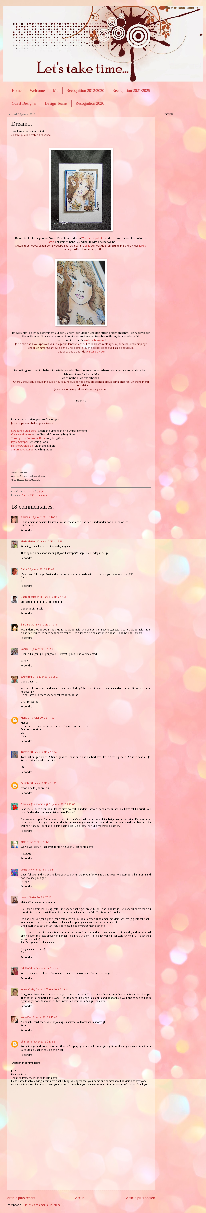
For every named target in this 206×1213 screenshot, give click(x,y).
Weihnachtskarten (94, 340)
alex (23, 842)
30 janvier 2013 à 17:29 (49, 541)
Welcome (37, 90)
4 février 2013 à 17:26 (39, 897)
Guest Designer (24, 103)
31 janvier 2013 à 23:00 (62, 804)
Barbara (25, 624)
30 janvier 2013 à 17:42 (41, 569)
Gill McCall (26, 968)
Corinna (25, 517)
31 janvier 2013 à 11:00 (41, 717)
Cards (25, 495)
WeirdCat (26, 1017)
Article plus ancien (140, 1197)
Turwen (25, 752)
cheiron (25, 1041)
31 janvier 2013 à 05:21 (46, 676)
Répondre (26, 530)
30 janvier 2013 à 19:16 (44, 624)
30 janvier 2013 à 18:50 (53, 597)
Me (55, 90)
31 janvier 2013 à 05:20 (42, 649)
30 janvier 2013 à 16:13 (44, 517)
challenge (41, 495)
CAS (32, 495)
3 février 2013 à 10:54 (40, 869)
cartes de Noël (95, 351)
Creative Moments (22, 434)
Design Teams (56, 103)
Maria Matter (28, 541)
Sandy (24, 649)
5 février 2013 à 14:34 (56, 989)
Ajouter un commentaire (26, 1063)
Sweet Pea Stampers (23, 430)
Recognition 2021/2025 (131, 90)
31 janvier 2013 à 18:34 (43, 752)
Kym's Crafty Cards (32, 989)
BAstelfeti (26, 676)
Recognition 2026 (90, 103)
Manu (24, 717)
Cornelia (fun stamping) (34, 804)
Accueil (81, 1197)
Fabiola (25, 783)
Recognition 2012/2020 (85, 90)
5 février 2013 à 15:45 (45, 1017)
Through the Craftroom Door (28, 438)
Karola (50, 242)
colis (87, 245)
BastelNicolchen (30, 597)
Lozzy (24, 869)
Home (17, 90)
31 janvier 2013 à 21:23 (43, 783)
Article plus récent (21, 1197)
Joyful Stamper (19, 442)
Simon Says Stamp (22, 449)
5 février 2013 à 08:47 (46, 968)
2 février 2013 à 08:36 (39, 842)
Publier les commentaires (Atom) (42, 1205)
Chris (24, 569)
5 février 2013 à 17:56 (43, 1041)
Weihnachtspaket (91, 238)
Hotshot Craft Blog (22, 445)
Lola (23, 897)
